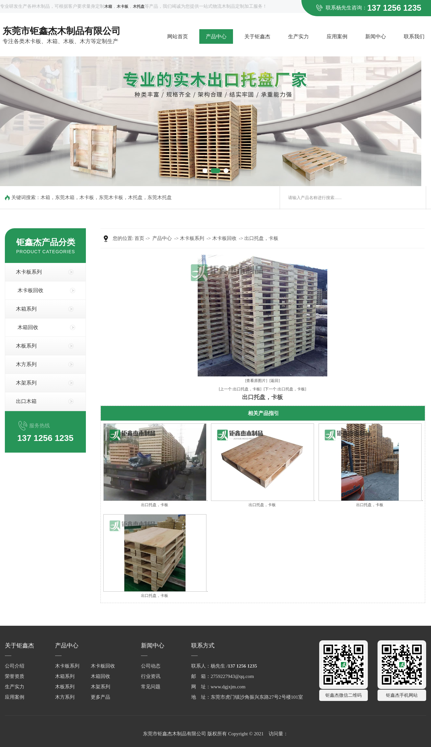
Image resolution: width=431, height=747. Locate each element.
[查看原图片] (256, 380)
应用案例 (337, 36)
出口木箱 (26, 401)
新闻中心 (375, 36)
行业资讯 (150, 676)
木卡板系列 (29, 272)
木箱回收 (27, 327)
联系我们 (414, 36)
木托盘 (135, 197)
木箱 (45, 197)
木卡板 (86, 197)
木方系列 (26, 364)
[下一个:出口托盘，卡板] (285, 389)
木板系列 (26, 346)
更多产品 (100, 697)
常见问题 (150, 686)
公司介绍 (14, 666)
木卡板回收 (30, 290)
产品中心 (216, 36)
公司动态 (150, 666)
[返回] (275, 380)
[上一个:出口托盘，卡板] (240, 389)
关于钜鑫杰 (257, 36)
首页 (139, 238)
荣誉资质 (14, 676)
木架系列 (26, 382)
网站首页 (177, 36)
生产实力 (298, 36)
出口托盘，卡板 (261, 238)
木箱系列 (26, 309)
